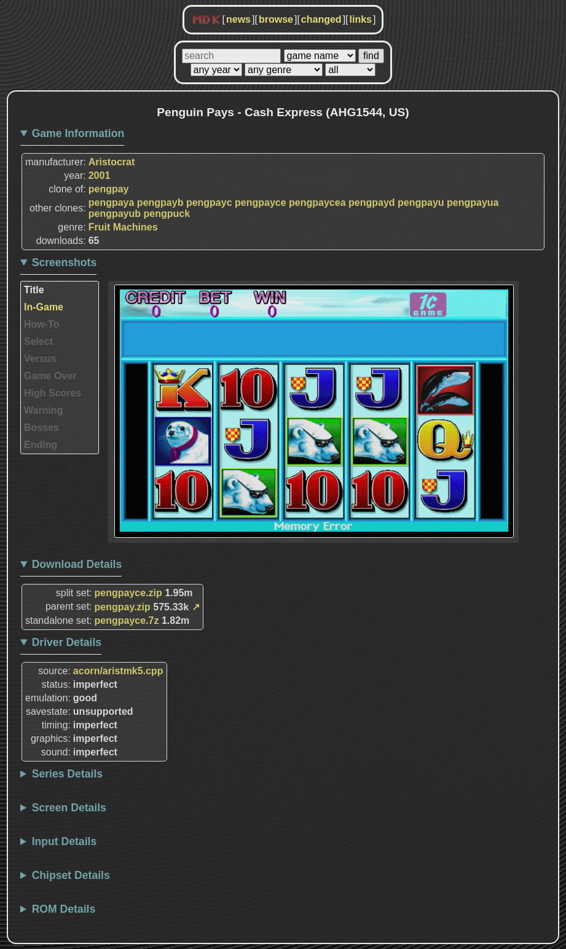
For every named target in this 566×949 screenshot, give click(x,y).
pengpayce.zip (128, 593)
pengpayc (209, 202)
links (361, 19)
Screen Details (69, 807)
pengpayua (472, 202)
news (238, 19)
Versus (40, 358)
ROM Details (64, 909)
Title (34, 290)
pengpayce (260, 202)
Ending (40, 444)
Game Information (78, 133)
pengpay (108, 189)
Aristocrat (111, 162)
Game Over (50, 376)
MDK (206, 20)
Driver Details (66, 642)
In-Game (43, 307)
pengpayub (114, 213)
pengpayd (371, 202)
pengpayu (421, 202)
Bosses (41, 427)
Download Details (77, 564)
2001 (99, 175)
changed (321, 19)
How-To (41, 324)
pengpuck (167, 213)
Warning (43, 410)
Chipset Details (71, 875)
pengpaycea (317, 202)
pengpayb (160, 202)
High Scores (52, 393)
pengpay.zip (123, 607)
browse (276, 19)
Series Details (67, 774)
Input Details (64, 841)
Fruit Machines (123, 227)
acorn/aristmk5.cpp (118, 671)
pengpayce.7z (127, 620)
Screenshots (64, 262)
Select (38, 341)
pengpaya (111, 202)
